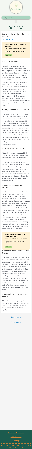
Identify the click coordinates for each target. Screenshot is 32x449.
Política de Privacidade (16, 433)
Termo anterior (16, 317)
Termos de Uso (16, 437)
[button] (16, 21)
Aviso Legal (16, 441)
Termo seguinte (16, 322)
